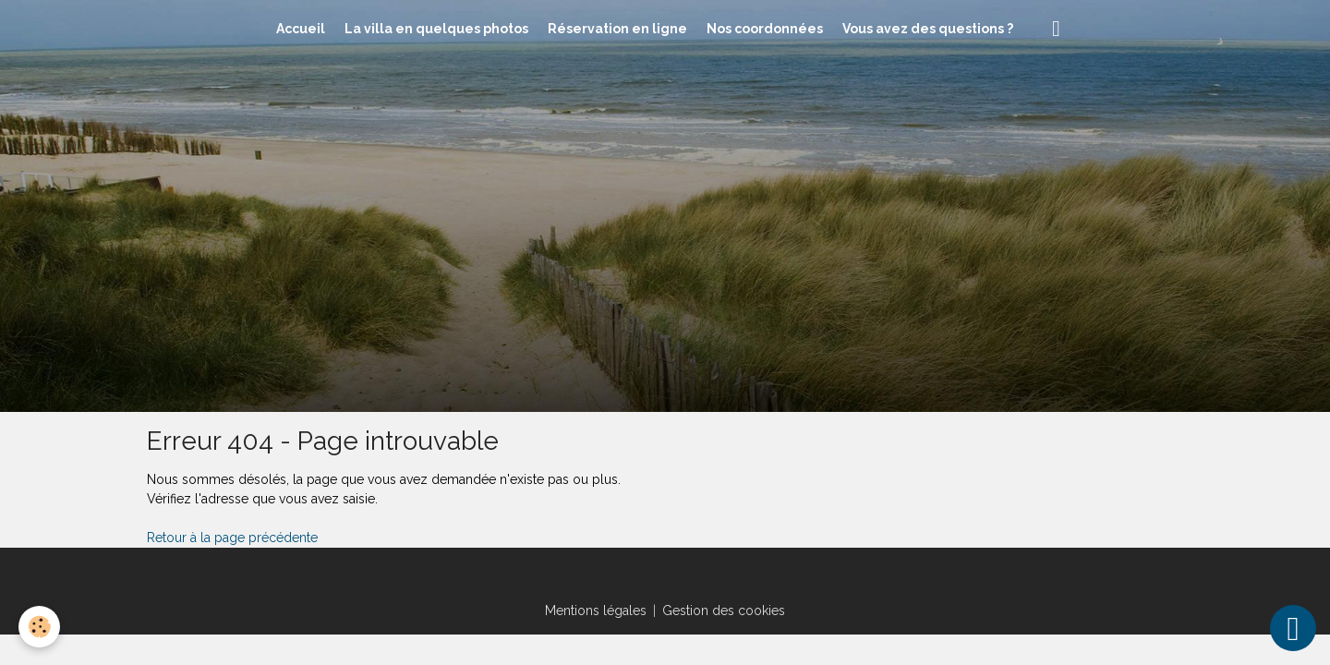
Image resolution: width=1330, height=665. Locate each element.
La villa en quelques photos (436, 28)
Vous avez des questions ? (927, 28)
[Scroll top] (1293, 628)
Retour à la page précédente (232, 537)
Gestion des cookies (723, 610)
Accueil (300, 28)
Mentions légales (596, 610)
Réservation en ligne (617, 28)
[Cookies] (39, 626)
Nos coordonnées (765, 28)
